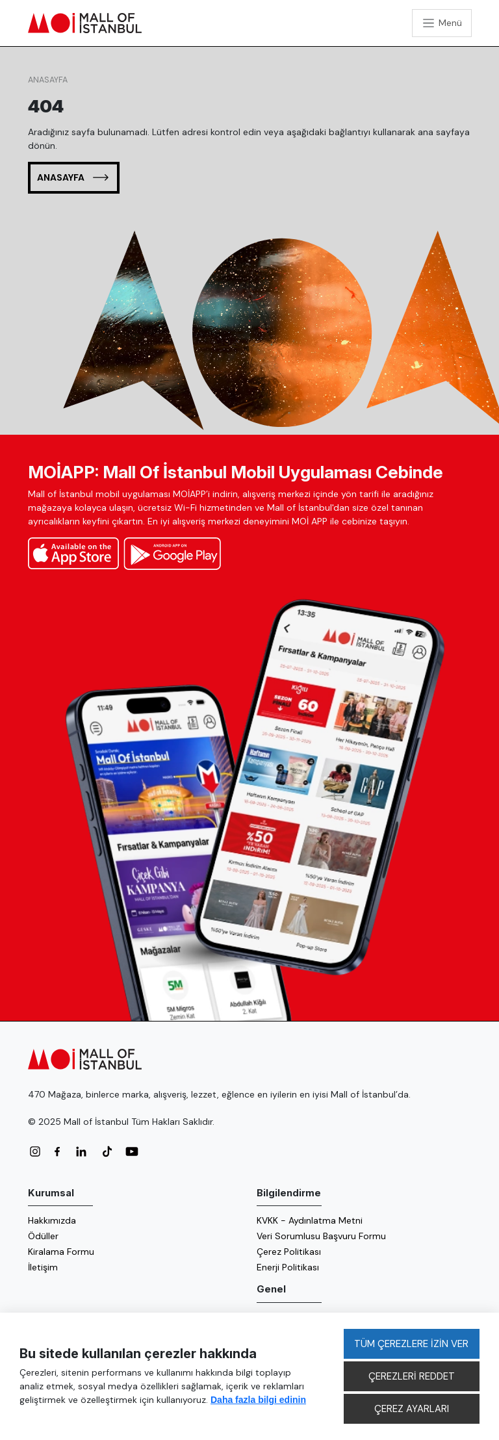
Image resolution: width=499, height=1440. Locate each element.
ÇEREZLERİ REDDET (411, 1376)
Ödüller (43, 1236)
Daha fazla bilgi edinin (258, 1400)
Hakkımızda (52, 1220)
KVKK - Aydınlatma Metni (310, 1220)
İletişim (43, 1267)
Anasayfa (48, 80)
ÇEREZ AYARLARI (411, 1408)
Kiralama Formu (61, 1251)
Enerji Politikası (288, 1267)
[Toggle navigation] (442, 23)
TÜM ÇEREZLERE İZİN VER (411, 1343)
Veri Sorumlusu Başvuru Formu (321, 1236)
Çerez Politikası (289, 1251)
